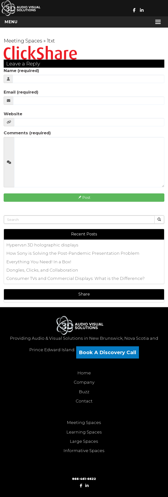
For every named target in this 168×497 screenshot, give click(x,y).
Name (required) (21, 70)
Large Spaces (84, 441)
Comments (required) (27, 132)
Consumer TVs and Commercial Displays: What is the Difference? (75, 278)
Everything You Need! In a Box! (38, 261)
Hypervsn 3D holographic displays (42, 245)
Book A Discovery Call (107, 352)
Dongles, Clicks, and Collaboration (42, 270)
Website (13, 113)
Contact (84, 401)
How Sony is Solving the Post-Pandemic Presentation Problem (72, 253)
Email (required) (21, 92)
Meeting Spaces (23, 41)
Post (84, 197)
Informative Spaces (84, 450)
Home (84, 372)
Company (84, 382)
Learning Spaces (84, 432)
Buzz (84, 391)
